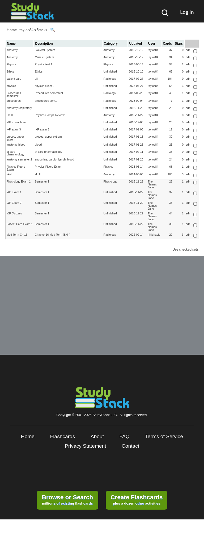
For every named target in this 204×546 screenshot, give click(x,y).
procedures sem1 (46, 100)
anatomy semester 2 (19, 159)
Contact (130, 446)
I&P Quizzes (14, 213)
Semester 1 (42, 181)
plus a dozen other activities (136, 499)
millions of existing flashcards (67, 499)
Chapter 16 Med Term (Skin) (52, 234)
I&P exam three (16, 122)
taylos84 (153, 50)
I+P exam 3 (14, 129)
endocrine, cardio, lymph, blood (54, 159)
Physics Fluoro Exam (16, 168)
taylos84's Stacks (33, 29)
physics (11, 85)
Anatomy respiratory (19, 107)
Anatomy (12, 50)
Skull (10, 115)
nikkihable (154, 234)
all (36, 78)
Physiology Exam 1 (19, 181)
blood (38, 144)
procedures (14, 100)
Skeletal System (45, 50)
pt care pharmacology (15, 153)
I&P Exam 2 (14, 202)
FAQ (124, 436)
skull (9, 174)
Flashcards (62, 436)
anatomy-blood (16, 144)
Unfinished (110, 71)
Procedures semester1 (14, 94)
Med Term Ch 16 (17, 234)
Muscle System (44, 57)
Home (12, 29)
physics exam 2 (44, 85)
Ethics (10, 71)
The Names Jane (152, 184)
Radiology (109, 78)
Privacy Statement (85, 446)
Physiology (110, 181)
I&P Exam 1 (14, 192)
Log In (187, 12)
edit (188, 50)
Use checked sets (185, 249)
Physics (11, 64)
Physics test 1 (43, 64)
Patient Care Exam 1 (20, 224)
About (97, 436)
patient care (14, 78)
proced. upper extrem (15, 138)
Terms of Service (164, 436)
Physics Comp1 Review (50, 115)
